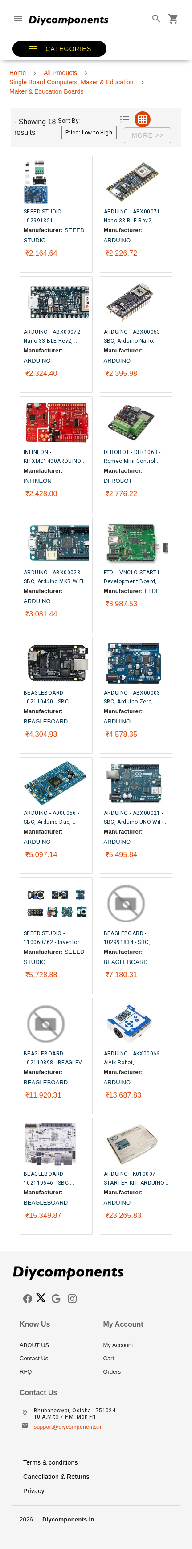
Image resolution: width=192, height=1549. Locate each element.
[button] (59, 49)
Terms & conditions (50, 1462)
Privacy (34, 1490)
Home (17, 72)
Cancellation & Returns (56, 1476)
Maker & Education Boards (46, 91)
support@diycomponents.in (68, 1427)
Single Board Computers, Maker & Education (71, 82)
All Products (60, 72)
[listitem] (54, 1345)
